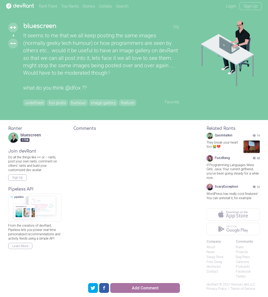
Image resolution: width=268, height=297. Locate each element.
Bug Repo (243, 257)
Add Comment (145, 288)
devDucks (214, 266)
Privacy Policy (217, 289)
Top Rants (70, 6)
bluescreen (39, 26)
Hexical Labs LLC (243, 284)
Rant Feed (48, 6)
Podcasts (243, 266)
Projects (242, 252)
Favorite (172, 101)
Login (231, 6)
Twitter (241, 276)
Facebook (243, 271)
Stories (89, 6)
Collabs (105, 6)
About (211, 247)
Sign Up (251, 6)
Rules (240, 247)
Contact (212, 271)
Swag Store (215, 257)
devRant (212, 284)
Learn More (20, 246)
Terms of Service (243, 289)
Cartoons (242, 262)
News (211, 252)
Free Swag (214, 262)
